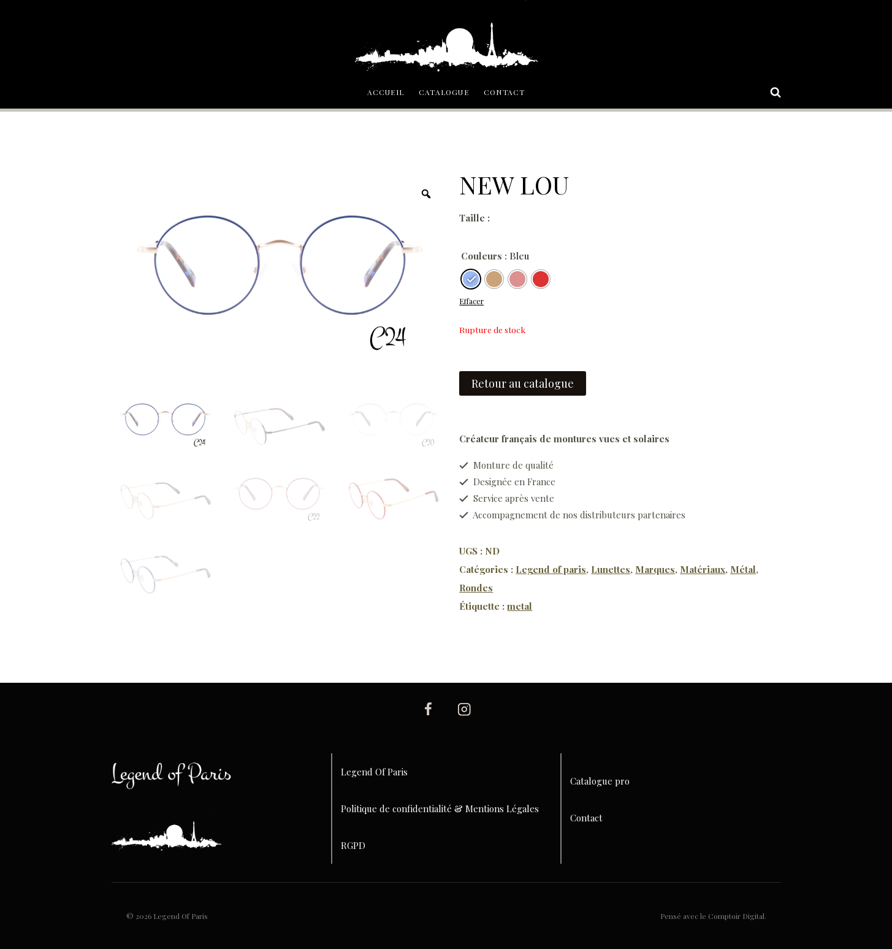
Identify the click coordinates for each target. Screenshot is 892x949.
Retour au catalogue (522, 383)
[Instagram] (464, 709)
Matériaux (702, 569)
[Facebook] (428, 709)
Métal (743, 569)
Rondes (476, 588)
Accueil (385, 92)
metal (519, 606)
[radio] (471, 279)
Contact (504, 92)
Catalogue (444, 92)
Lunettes (610, 569)
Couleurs (481, 256)
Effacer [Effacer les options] (471, 301)
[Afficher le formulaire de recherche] (769, 92)
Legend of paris (551, 569)
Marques (655, 569)
